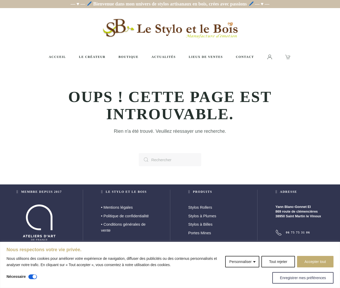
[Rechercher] (170, 159)
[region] (170, 265)
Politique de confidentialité (125, 216)
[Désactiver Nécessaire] (32, 276)
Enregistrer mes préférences (303, 278)
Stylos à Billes (200, 224)
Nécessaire (16, 276)
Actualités (164, 57)
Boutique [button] (128, 57)
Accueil (57, 57)
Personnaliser (240, 262)
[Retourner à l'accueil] (170, 29)
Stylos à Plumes (202, 216)
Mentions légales (117, 207)
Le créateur (92, 57)
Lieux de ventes (206, 57)
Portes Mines (199, 233)
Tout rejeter (278, 262)
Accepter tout (315, 262)
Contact (245, 57)
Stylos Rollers (200, 207)
